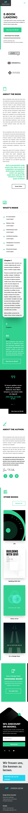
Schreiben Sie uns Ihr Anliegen (11, 778)
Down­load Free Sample (12, 35)
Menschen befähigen (8, 797)
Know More (18, 186)
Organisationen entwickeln (10, 799)
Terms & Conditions (19, 42)
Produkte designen (8, 801)
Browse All (18, 503)
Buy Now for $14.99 (12, 30)
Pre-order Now (13, 691)
